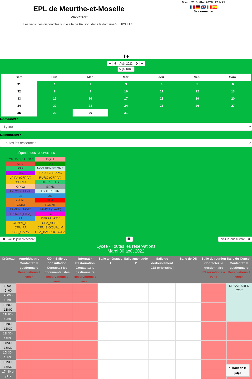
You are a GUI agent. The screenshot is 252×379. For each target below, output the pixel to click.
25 (161, 105)
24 (126, 105)
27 (233, 105)
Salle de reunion (214, 258)
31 (19, 84)
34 (19, 105)
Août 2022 (126, 63)
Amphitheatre (29, 258)
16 (90, 98)
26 (197, 105)
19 (197, 98)
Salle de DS (188, 258)
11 (161, 91)
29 (55, 113)
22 (55, 105)
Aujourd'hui (126, 69)
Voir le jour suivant (235, 239)
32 (19, 91)
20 (233, 98)
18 (161, 98)
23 (90, 105)
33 (19, 98)
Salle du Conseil (239, 258)
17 (126, 98)
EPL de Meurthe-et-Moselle (78, 9)
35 (19, 113)
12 (197, 91)
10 (126, 91)
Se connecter (203, 11)
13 (233, 91)
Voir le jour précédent (18, 239)
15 (55, 98)
